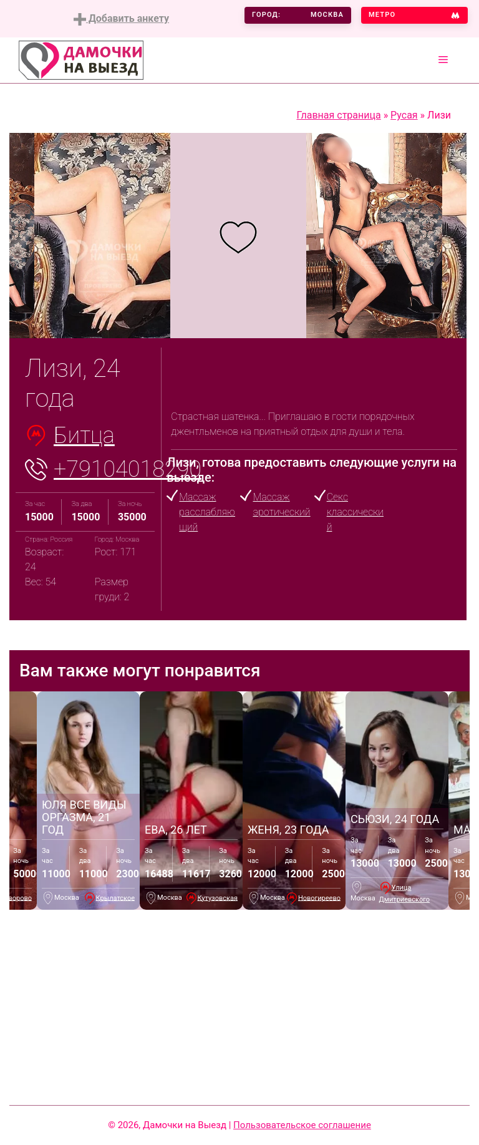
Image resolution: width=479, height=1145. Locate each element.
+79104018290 (127, 469)
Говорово (16, 898)
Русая (404, 115)
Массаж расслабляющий (207, 512)
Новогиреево (319, 898)
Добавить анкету (121, 19)
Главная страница (338, 115)
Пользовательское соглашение (302, 1125)
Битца (84, 435)
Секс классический (355, 512)
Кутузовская (218, 898)
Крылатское (115, 898)
